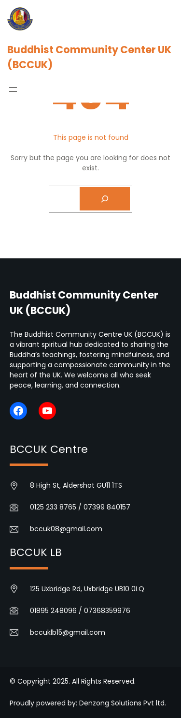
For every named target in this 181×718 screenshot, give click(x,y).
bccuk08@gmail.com (66, 529)
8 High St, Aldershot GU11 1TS (76, 485)
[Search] (105, 198)
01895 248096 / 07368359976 (80, 610)
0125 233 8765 (53, 507)
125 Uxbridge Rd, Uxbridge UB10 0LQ (87, 589)
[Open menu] (13, 89)
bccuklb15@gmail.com (67, 632)
